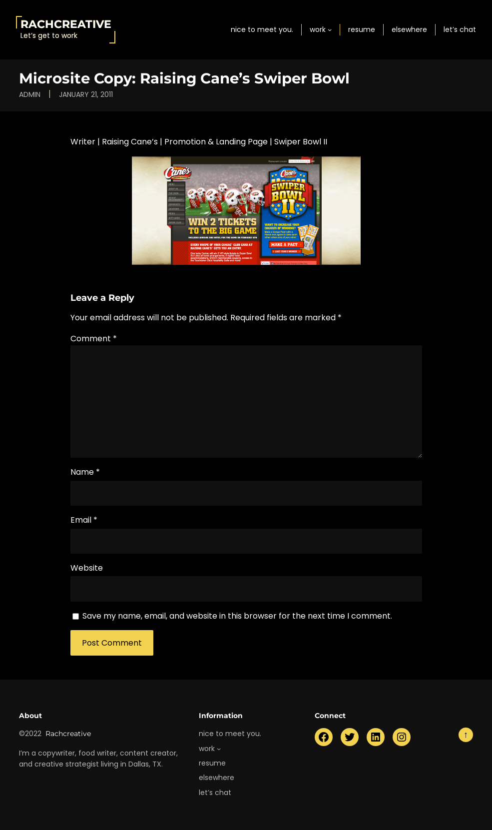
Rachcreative (65, 23)
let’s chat (460, 29)
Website (86, 568)
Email (83, 520)
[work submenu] (330, 29)
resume (361, 29)
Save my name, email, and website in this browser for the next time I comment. (237, 616)
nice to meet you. (262, 29)
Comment (93, 338)
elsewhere (409, 29)
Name (85, 472)
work (318, 29)
